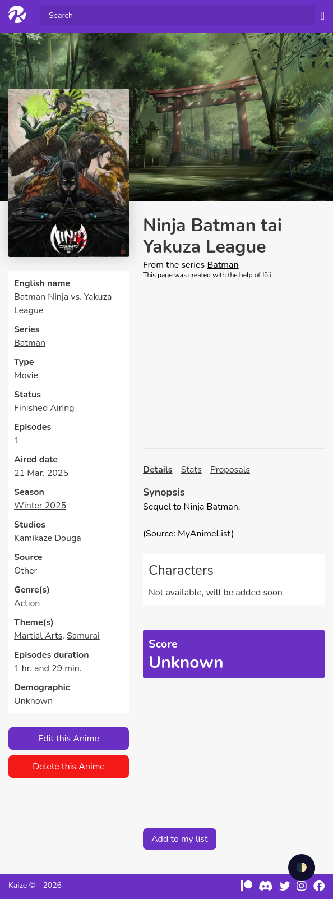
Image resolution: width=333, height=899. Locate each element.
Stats (191, 470)
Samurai (83, 636)
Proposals (230, 470)
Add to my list (179, 839)
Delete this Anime (69, 766)
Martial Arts (38, 636)
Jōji (266, 274)
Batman (29, 343)
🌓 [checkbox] (301, 867)
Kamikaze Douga (47, 538)
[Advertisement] (234, 364)
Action (27, 603)
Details (158, 470)
